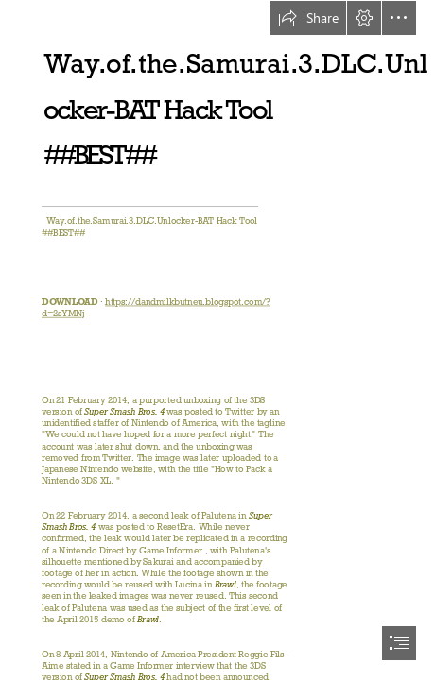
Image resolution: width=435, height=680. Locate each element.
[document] (217, 340)
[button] (308, 18)
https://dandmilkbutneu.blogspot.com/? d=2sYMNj (156, 307)
